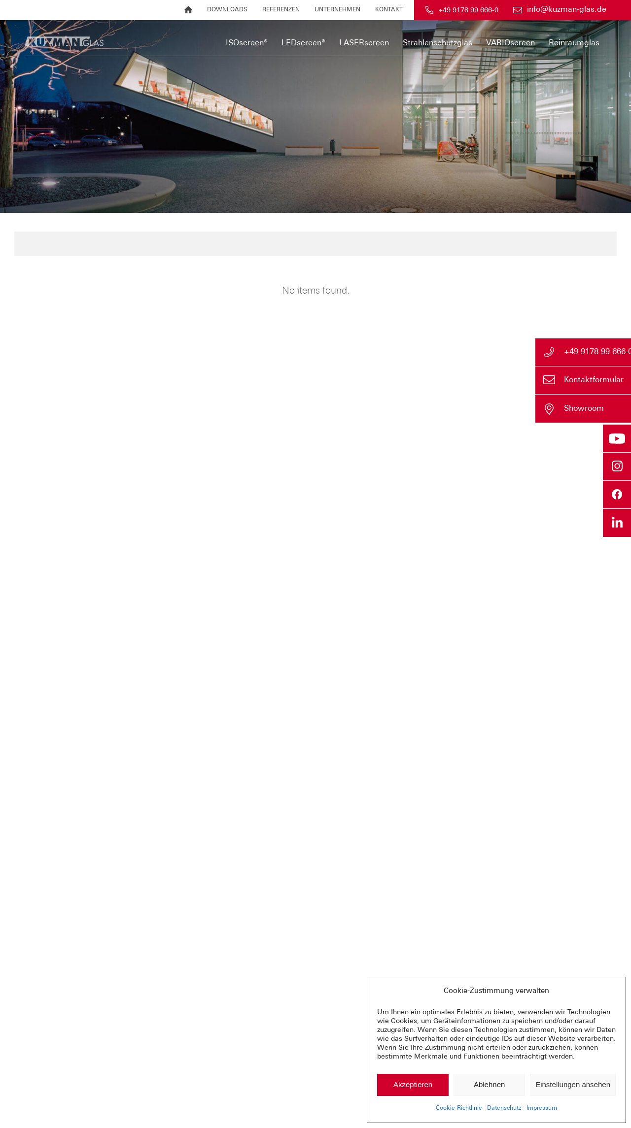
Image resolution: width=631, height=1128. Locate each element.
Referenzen (281, 10)
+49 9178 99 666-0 (468, 10)
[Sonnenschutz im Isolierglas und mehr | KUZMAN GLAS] (169, 38)
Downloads (227, 10)
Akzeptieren (412, 1084)
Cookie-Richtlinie (459, 1108)
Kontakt (389, 10)
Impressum (541, 1108)
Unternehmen (337, 10)
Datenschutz (504, 1108)
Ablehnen (489, 1084)
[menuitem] (188, 10)
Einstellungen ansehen (572, 1084)
